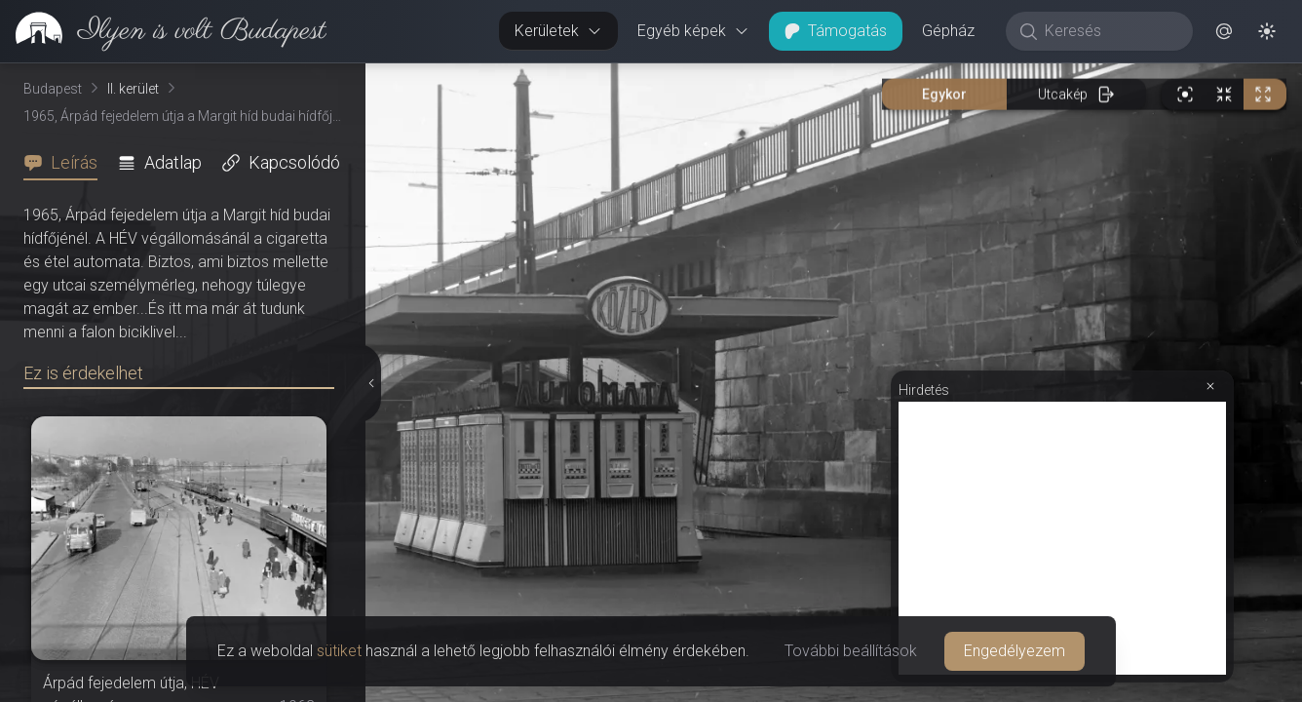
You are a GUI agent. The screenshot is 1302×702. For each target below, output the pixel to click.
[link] (163, 31)
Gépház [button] (948, 30)
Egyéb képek (693, 30)
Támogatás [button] (836, 30)
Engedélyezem (1014, 651)
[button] (1224, 31)
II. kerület (133, 89)
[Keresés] (1109, 31)
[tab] (66, 162)
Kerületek (558, 30)
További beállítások (851, 651)
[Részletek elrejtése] (372, 383)
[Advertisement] (1062, 538)
